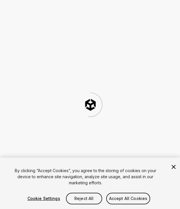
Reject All (83, 198)
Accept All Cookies (128, 198)
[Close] (173, 167)
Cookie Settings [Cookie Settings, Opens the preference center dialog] (43, 198)
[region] (90, 183)
